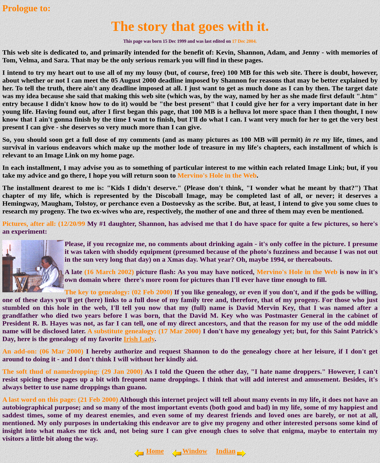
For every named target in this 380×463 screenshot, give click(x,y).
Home (155, 451)
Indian (225, 451)
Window (194, 451)
